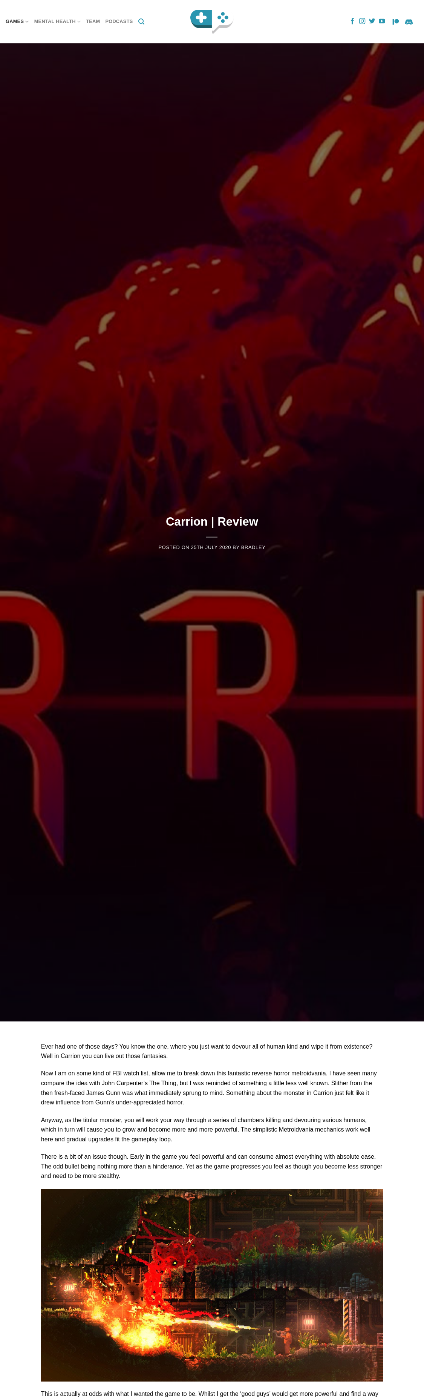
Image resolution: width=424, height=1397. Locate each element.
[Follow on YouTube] (382, 21)
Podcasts (119, 21)
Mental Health (57, 21)
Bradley (253, 547)
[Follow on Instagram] (362, 21)
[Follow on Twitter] (372, 21)
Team (93, 21)
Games (17, 21)
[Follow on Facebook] (352, 21)
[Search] (141, 21)
